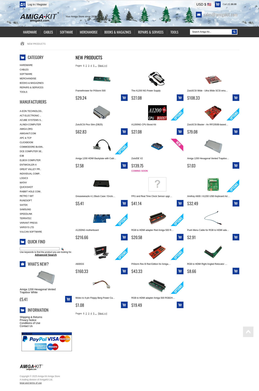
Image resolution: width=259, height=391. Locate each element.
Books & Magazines (32, 83)
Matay (23, 182)
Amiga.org (26, 129)
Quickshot (26, 187)
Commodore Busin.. (32, 147)
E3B (22, 156)
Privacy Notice (28, 320)
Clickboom (26, 142)
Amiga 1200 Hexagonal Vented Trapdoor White (38, 291)
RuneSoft (26, 200)
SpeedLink (26, 214)
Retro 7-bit (27, 196)
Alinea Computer (30, 124)
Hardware (26, 65)
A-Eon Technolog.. (31, 111)
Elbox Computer (30, 160)
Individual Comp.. (30, 173)
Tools (23, 92)
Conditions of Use (30, 323)
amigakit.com (28, 133)
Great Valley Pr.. (30, 169)
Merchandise (28, 78)
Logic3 (24, 178)
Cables (24, 69)
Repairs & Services (31, 87)
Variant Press (28, 223)
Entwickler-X (28, 164)
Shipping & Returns (31, 317)
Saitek (24, 205)
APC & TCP (25, 138)
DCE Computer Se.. (31, 151)
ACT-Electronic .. (30, 115)
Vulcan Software (31, 232)
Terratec (26, 218)
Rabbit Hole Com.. (30, 191)
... (96, 65)
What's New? (38, 264)
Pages (79, 65)
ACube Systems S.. (31, 120)
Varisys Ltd (27, 227)
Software (26, 74)
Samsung (25, 209)
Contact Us (26, 326)
